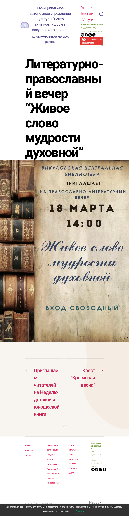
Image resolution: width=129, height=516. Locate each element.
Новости (86, 15)
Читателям (52, 466)
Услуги (87, 21)
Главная (86, 9)
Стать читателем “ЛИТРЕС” (73, 461)
